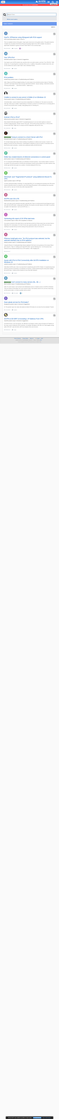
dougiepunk (7, 304)
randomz (6, 264)
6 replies (14, 88)
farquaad (6, 139)
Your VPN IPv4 (9, 57)
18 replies (15, 48)
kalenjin (6, 242)
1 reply (14, 128)
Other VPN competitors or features (23, 220)
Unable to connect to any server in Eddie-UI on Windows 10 (25, 97)
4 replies (14, 68)
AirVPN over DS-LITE (11, 199)
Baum (5, 284)
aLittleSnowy (7, 79)
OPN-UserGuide (8, 39)
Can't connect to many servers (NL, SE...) (25, 282)
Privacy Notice (25, 338)
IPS (41, 340)
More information (46, 1117)
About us (31, 338)
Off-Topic (18, 180)
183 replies (15, 293)
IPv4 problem (8, 77)
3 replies (14, 168)
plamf (5, 159)
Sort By (53, 27)
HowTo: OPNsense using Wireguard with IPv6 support (23, 37)
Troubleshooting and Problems (26, 79)
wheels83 (6, 59)
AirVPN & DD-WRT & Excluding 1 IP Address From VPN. (24, 319)
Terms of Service (17, 338)
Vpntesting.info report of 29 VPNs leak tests (19, 218)
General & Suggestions (23, 59)
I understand (37, 1117)
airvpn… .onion (40, 338)
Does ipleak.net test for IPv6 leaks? (16, 302)
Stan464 (6, 320)
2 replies (14, 189)
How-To (22, 39)
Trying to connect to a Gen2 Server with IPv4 (26, 137)
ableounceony (7, 119)
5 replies (14, 108)
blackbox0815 (7, 200)
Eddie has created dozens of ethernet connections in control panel (27, 157)
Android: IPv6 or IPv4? (12, 117)
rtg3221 (6, 180)
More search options (12, 19)
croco (5, 220)
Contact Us (53, 4)
